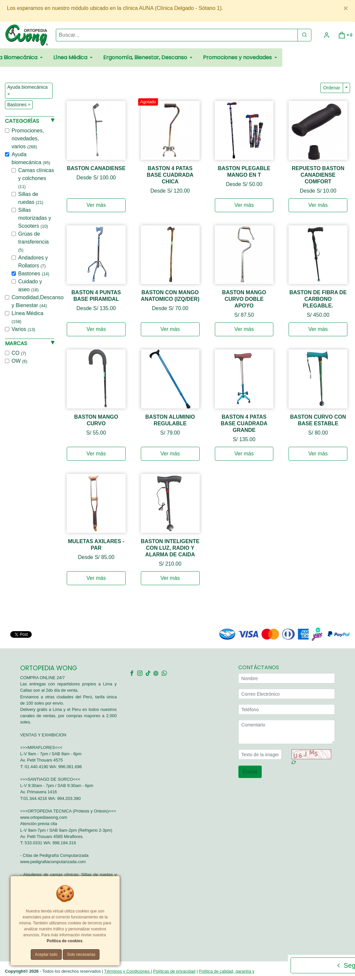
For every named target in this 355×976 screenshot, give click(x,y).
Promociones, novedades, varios (28, 138)
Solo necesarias (81, 954)
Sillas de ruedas (30, 198)
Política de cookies (64, 941)
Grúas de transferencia (33, 242)
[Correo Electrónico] (286, 694)
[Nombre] (286, 678)
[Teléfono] (286, 709)
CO (19, 353)
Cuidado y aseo (30, 285)
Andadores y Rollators (33, 261)
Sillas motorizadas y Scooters (34, 218)
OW (19, 361)
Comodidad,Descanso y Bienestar (37, 301)
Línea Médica (27, 317)
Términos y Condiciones (127, 971)
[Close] (346, 8)
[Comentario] (286, 732)
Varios (23, 329)
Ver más (96, 205)
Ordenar (331, 87)
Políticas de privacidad (174, 971)
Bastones (33, 273)
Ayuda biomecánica (31, 158)
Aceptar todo (46, 954)
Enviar (250, 771)
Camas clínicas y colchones (36, 178)
